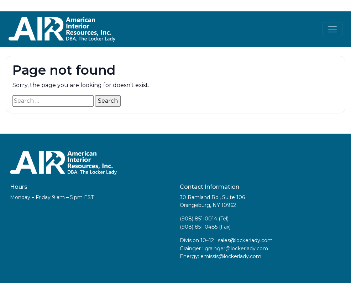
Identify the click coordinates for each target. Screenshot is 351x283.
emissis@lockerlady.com (230, 256)
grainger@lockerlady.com (236, 248)
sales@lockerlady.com (245, 240)
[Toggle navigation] (332, 29)
